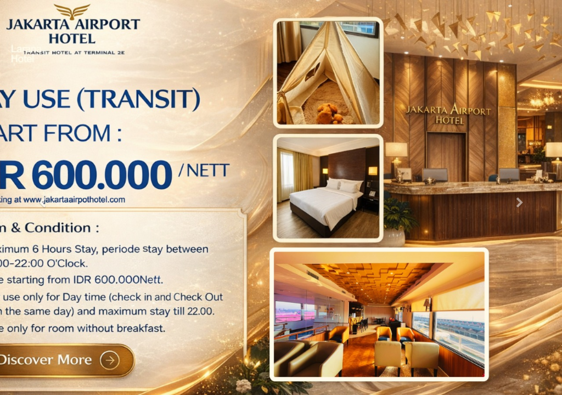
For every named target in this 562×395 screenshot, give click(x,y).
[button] (42, 197)
